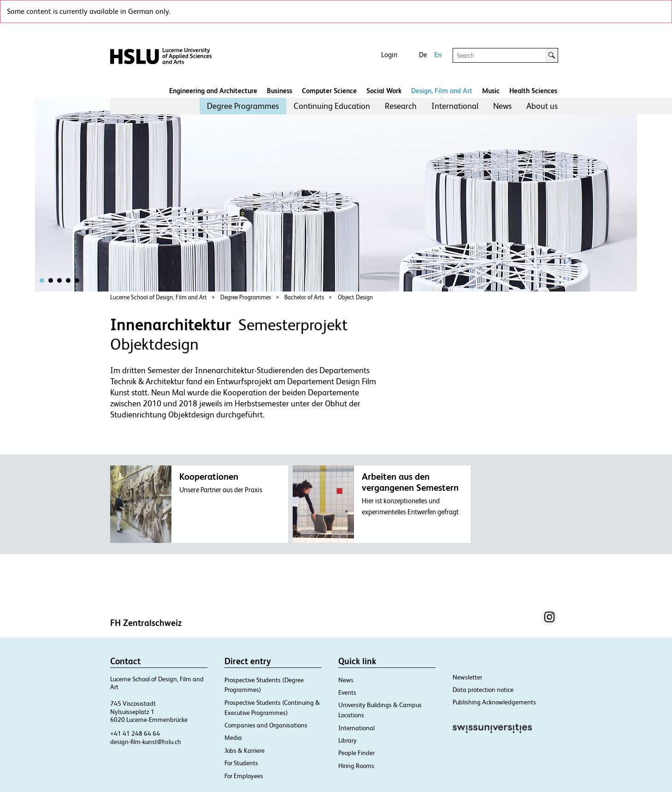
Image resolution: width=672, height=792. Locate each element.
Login (389, 55)
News (502, 106)
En (438, 55)
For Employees (243, 776)
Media (233, 737)
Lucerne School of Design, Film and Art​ (158, 297)
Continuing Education (332, 106)
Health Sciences (533, 91)
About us (542, 106)
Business (279, 91)
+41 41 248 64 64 (135, 733)
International (454, 106)
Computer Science (329, 91)
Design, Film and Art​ (441, 91)
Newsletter (467, 677)
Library (347, 740)
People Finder (356, 752)
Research (401, 106)
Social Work (383, 91)
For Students (241, 763)
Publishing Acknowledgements (494, 702)
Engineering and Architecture (213, 91)
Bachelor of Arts (304, 297)
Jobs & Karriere (244, 750)
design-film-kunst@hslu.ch (145, 741)
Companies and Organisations (265, 725)
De (423, 55)
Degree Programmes (243, 106)
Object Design (355, 297)
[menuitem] (243, 106)
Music (491, 91)
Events (347, 692)
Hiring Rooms (356, 765)
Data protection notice (483, 689)
